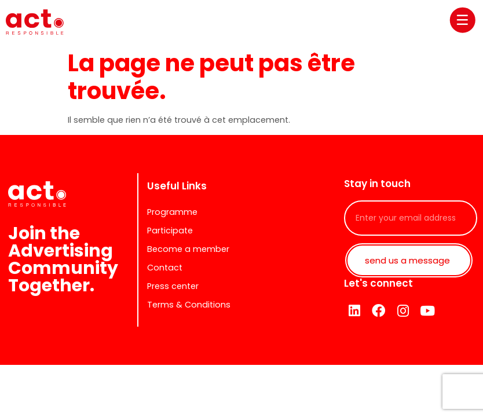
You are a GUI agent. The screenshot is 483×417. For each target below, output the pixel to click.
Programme (172, 212)
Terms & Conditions (188, 304)
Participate (170, 230)
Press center (173, 286)
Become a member (188, 249)
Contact (164, 267)
